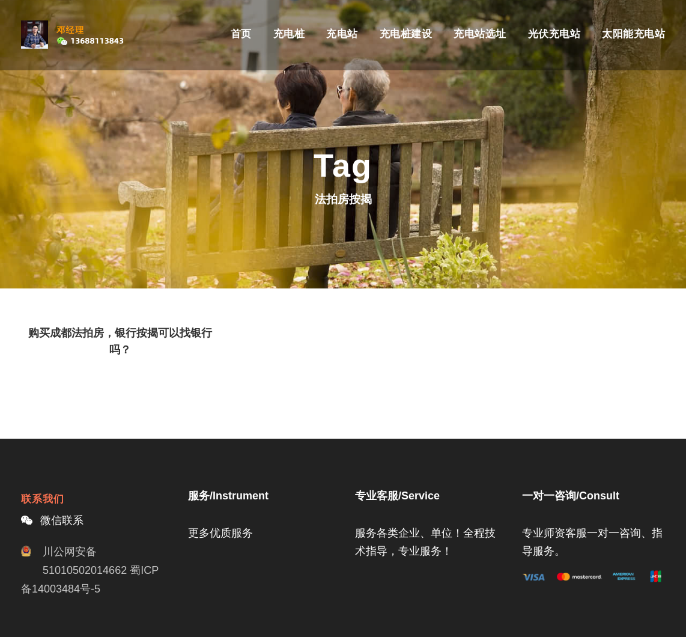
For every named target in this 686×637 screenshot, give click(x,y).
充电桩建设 (406, 34)
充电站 (342, 34)
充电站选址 (480, 34)
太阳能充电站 (633, 34)
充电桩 (289, 34)
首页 (241, 34)
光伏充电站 (554, 34)
